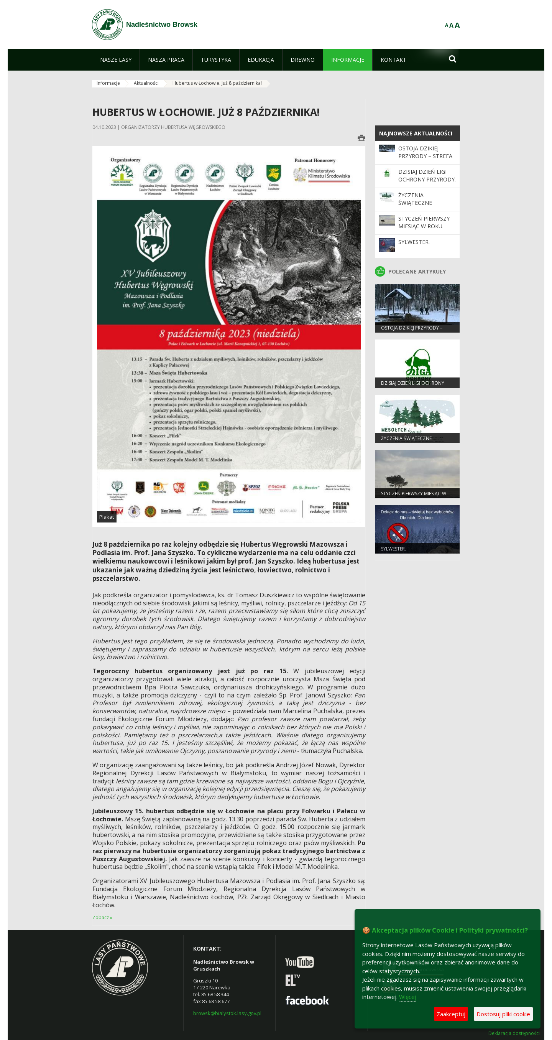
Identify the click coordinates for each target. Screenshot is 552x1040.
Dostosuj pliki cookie (503, 1014)
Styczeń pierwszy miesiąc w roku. (424, 222)
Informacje (108, 83)
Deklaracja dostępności (514, 1033)
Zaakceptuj (451, 1014)
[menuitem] (116, 60)
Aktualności (146, 83)
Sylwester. (414, 242)
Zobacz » (102, 917)
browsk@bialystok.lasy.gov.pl (227, 1013)
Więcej (407, 996)
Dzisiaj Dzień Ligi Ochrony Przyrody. (427, 175)
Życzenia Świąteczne (415, 198)
